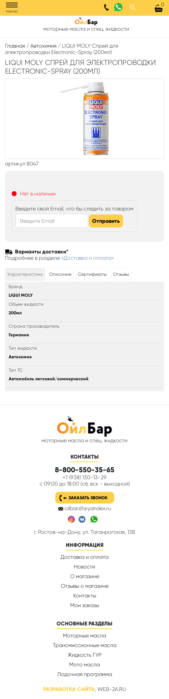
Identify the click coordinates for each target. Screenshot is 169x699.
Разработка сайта (69, 689)
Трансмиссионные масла (84, 645)
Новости (84, 566)
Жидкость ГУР (84, 655)
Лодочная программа (84, 674)
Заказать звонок (88, 497)
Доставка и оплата (84, 557)
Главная (15, 46)
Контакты (84, 595)
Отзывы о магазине (84, 586)
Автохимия (43, 46)
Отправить (106, 221)
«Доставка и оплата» (87, 258)
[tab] (25, 274)
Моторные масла (84, 635)
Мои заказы (84, 605)
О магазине (84, 576)
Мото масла (84, 664)
